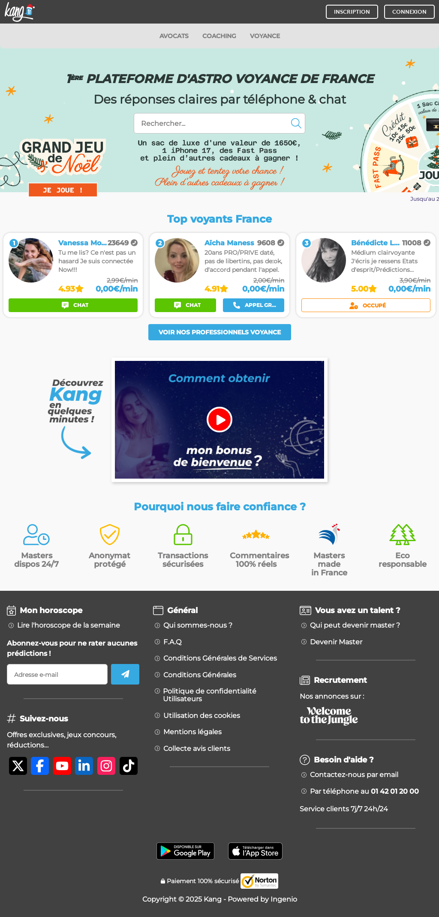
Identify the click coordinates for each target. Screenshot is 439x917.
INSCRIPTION (352, 12)
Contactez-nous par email (354, 775)
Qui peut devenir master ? (355, 625)
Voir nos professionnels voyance (220, 332)
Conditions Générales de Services (220, 658)
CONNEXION (409, 12)
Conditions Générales (199, 675)
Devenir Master (336, 642)
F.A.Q (172, 642)
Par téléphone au (364, 791)
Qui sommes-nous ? (197, 625)
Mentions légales (192, 732)
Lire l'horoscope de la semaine (68, 625)
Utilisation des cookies (201, 716)
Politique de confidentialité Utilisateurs (209, 695)
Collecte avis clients (196, 749)
